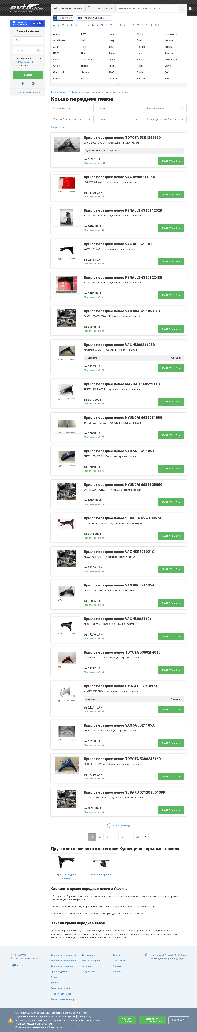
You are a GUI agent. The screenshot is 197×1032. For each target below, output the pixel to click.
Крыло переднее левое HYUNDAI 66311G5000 (123, 485)
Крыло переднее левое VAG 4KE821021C (119, 552)
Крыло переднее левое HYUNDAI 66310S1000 (123, 417)
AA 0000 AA (65, 18)
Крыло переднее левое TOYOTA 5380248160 (122, 759)
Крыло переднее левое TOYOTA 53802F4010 (122, 652)
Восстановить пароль (28, 92)
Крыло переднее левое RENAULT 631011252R (123, 210)
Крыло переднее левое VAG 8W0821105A (119, 177)
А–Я (157, 25)
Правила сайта (25, 61)
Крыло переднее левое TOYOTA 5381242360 (122, 138)
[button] (109, 18)
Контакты (118, 971)
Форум (54, 982)
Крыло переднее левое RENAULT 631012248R (123, 277)
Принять (127, 1020)
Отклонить (152, 1020)
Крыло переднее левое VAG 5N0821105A (119, 451)
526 (137, 837)
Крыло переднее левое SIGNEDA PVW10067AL (123, 518)
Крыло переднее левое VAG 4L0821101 (118, 619)
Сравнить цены (170, 161)
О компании (119, 960)
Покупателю (88, 971)
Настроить (178, 1020)
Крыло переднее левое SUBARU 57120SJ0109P (124, 792)
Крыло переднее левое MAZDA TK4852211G (122, 384)
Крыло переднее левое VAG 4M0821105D (119, 345)
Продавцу (87, 966)
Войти (28, 75)
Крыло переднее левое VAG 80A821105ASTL (122, 311)
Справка (117, 966)
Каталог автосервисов (63, 960)
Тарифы (117, 955)
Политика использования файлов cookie (38, 1027)
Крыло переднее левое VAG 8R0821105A (119, 585)
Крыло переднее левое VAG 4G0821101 (118, 244)
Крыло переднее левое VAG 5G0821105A (119, 725)
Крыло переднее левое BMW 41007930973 (120, 686)
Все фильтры (58, 127)
